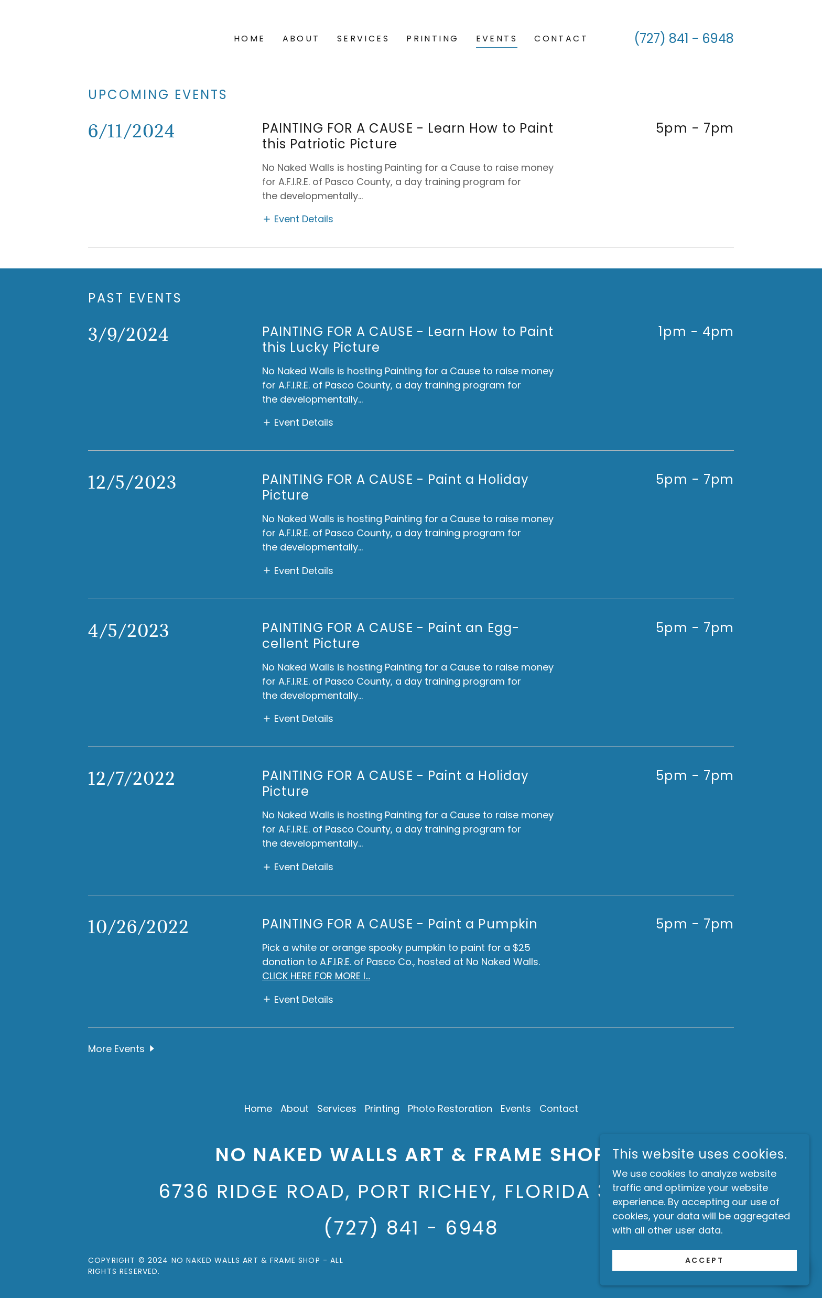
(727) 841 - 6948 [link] (684, 38)
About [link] (301, 39)
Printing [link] (432, 39)
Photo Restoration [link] (450, 1108)
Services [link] (363, 39)
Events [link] (497, 39)
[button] (297, 218)
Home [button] (258, 1108)
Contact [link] (561, 39)
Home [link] (250, 39)
